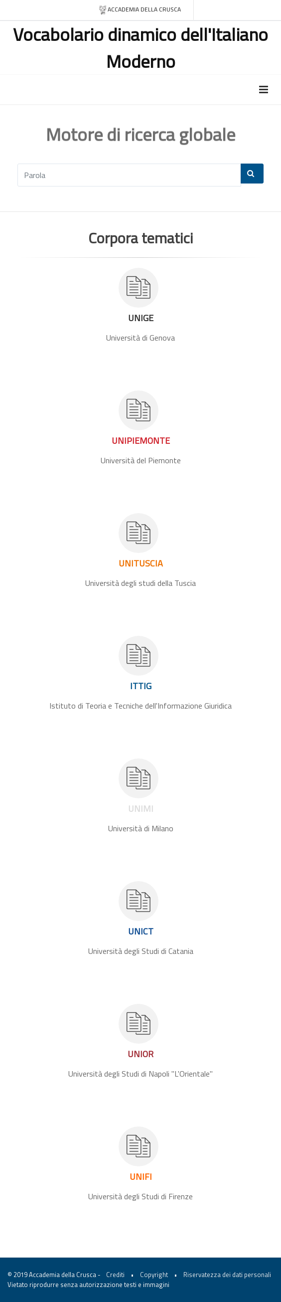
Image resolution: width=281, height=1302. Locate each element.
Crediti (115, 1275)
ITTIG (140, 686)
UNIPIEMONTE (141, 440)
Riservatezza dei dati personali (227, 1275)
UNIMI (140, 808)
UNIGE (140, 318)
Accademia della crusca (139, 9)
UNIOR (140, 1054)
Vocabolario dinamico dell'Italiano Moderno (140, 47)
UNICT (140, 931)
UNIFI (141, 1176)
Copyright (154, 1275)
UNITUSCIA (141, 563)
